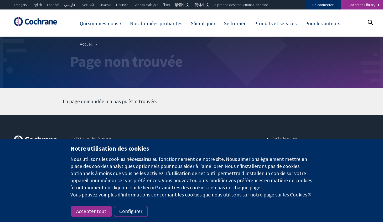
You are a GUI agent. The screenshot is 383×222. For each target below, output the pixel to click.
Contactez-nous (284, 138)
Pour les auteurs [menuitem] (322, 23)
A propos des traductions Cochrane (241, 4)
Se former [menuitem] (235, 23)
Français (20, 4)
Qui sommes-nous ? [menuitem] (101, 23)
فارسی (69, 4)
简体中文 (202, 4)
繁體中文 (182, 4)
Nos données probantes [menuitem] (156, 23)
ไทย (166, 4)
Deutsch (122, 4)
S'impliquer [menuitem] (203, 23)
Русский (87, 4)
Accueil (86, 44)
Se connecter (323, 4)
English (37, 4)
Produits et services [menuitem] (275, 23)
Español (53, 4)
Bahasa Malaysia (145, 4)
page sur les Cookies (285, 194)
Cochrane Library (362, 4)
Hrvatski (105, 4)
